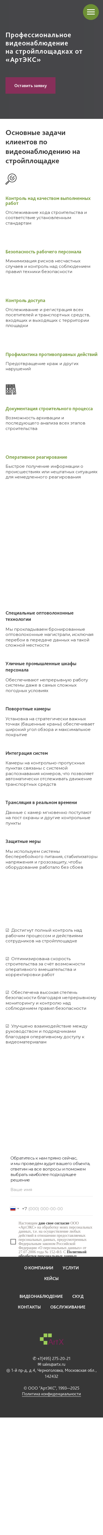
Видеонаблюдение (41, 1296)
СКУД (77, 1296)
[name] (51, 1190)
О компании (38, 1267)
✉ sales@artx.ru (51, 1364)
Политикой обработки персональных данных (53, 1254)
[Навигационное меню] (91, 12)
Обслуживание (67, 1307)
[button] (30, 85)
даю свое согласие (53, 1223)
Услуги (71, 1267)
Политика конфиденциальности (51, 1393)
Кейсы (51, 1278)
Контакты (29, 1307)
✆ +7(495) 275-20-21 (52, 1358)
